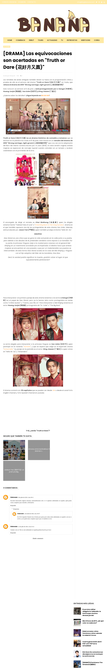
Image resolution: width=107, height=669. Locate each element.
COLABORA (22, 2)
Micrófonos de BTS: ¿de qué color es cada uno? (93, 601)
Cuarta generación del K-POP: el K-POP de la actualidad (92, 623)
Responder (13, 484)
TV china (7, 46)
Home (9, 40)
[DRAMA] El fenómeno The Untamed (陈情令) (92, 643)
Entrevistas (72, 40)
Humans (27, 346)
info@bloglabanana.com (86, 2)
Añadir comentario (38, 517)
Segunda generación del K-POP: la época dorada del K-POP (93, 664)
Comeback (20, 40)
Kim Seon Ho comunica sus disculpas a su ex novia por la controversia (92, 633)
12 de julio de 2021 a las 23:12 (26, 506)
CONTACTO (31, 2)
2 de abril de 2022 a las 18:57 (32, 493)
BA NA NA (45, 95)
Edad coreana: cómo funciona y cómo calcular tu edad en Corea (92, 612)
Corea (97, 40)
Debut (31, 40)
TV (62, 40)
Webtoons (85, 40)
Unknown (13, 477)
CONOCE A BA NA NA (9, 2)
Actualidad (52, 40)
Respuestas (16, 488)
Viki (53, 390)
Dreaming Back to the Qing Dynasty (49, 225)
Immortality (8, 349)
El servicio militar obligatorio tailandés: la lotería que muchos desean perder (91, 592)
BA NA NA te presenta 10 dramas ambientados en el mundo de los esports (92, 654)
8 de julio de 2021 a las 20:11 (25, 476)
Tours (40, 40)
